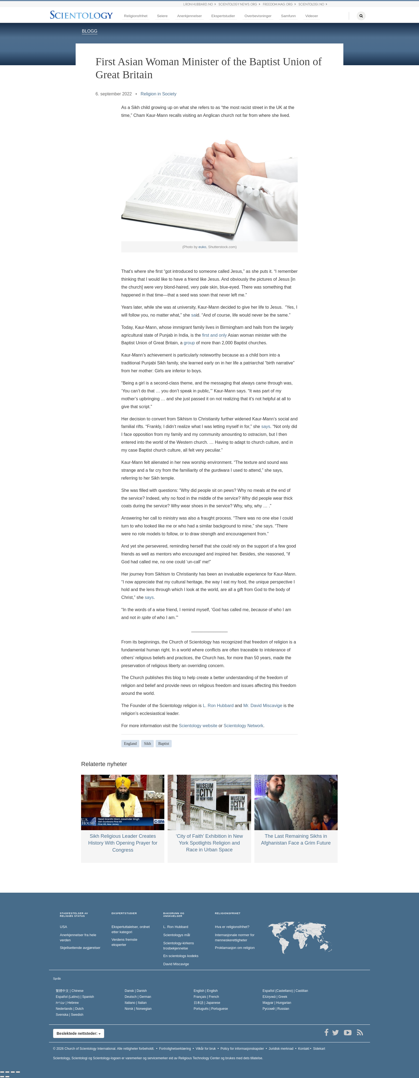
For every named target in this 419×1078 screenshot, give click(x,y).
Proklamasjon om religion (235, 948)
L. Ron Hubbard (218, 705)
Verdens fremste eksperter (124, 942)
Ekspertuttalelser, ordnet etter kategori (131, 929)
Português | (211, 1009)
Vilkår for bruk (206, 1049)
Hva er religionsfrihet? (232, 927)
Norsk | (138, 1009)
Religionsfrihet (135, 16)
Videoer (311, 16)
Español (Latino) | (75, 997)
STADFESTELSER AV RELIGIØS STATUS (74, 914)
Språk (57, 978)
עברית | (67, 1003)
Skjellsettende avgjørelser (80, 948)
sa (193, 315)
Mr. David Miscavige (262, 705)
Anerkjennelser (189, 16)
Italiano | (136, 1003)
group (189, 342)
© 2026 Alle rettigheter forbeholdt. (103, 1049)
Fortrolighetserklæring (175, 1049)
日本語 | (207, 1003)
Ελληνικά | (275, 997)
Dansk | (136, 991)
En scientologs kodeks (180, 956)
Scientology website (198, 725)
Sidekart (319, 1049)
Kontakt (303, 1049)
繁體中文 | (70, 991)
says (265, 426)
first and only (214, 335)
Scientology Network (243, 725)
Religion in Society (159, 94)
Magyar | (277, 1003)
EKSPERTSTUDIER (124, 913)
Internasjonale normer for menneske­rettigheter (234, 937)
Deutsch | (138, 997)
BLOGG (89, 31)
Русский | (276, 1009)
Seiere (162, 16)
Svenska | (69, 1015)
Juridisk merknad (281, 1049)
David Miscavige (176, 964)
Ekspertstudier (223, 16)
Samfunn (288, 16)
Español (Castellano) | (285, 991)
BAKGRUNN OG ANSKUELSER (173, 914)
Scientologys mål (176, 935)
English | (206, 991)
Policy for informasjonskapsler (242, 1049)
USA (63, 927)
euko (202, 247)
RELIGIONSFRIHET (228, 913)
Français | (206, 997)
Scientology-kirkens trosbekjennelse (178, 945)
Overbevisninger (258, 16)
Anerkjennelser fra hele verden (78, 937)
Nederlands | (70, 1009)
